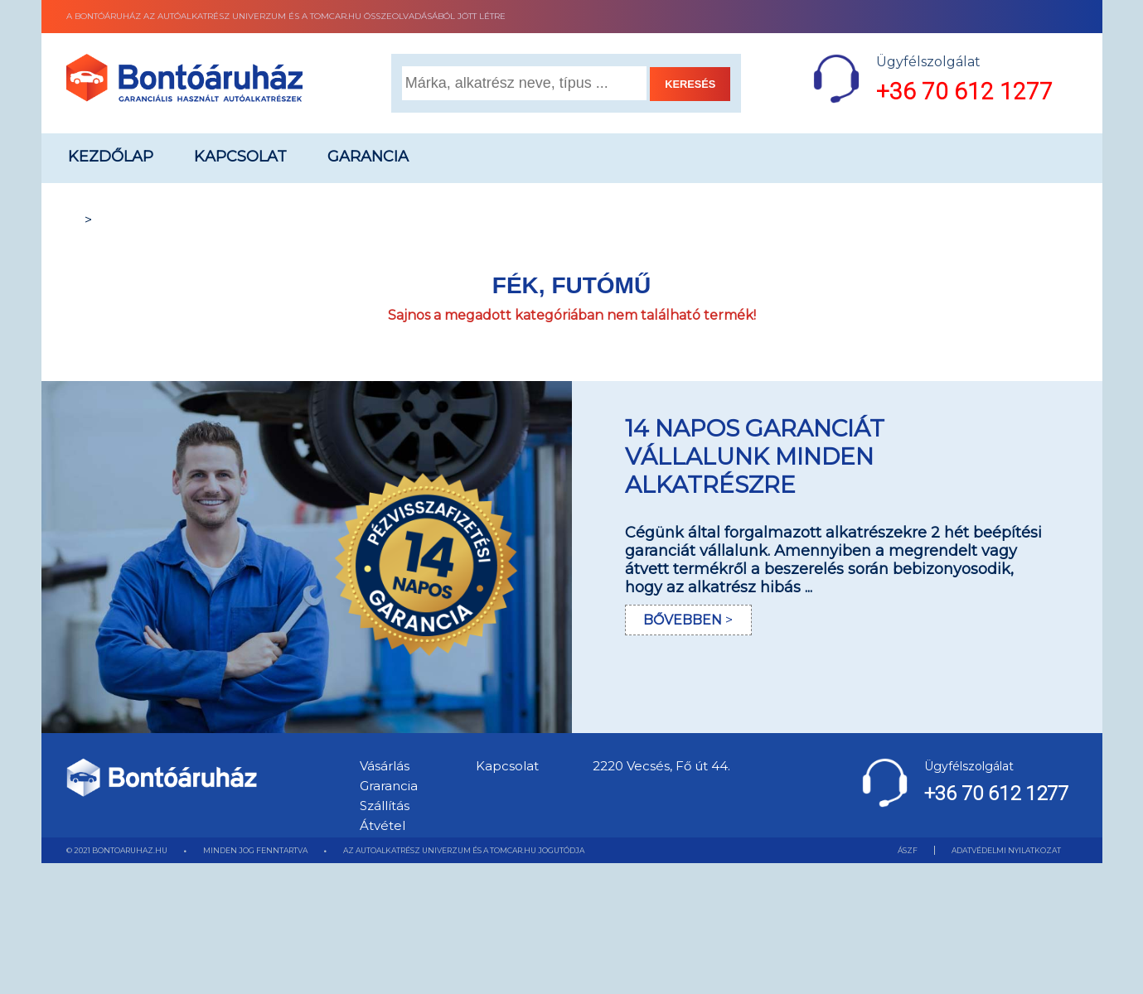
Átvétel (382, 825)
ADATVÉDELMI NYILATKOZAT (1006, 850)
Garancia (368, 156)
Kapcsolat (240, 156)
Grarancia (389, 786)
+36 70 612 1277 (964, 91)
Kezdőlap (110, 156)
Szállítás (384, 805)
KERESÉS (690, 84)
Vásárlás (384, 766)
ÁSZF (908, 850)
